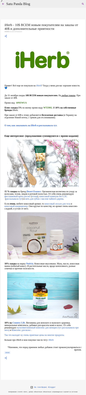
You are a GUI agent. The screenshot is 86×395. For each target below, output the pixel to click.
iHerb (38, 85)
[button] (5, 36)
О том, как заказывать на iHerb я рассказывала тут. (30, 125)
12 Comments (18, 31)
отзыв (34, 196)
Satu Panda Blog (18, 4)
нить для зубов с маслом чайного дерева (44, 199)
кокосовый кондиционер (16, 206)
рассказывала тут (14, 199)
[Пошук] (83, 4)
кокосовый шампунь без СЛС (53, 196)
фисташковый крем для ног (17, 196)
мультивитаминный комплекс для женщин (37, 327)
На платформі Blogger (43, 387)
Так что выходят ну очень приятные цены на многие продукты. (34, 335)
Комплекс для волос (21, 330)
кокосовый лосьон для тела (57, 203)
